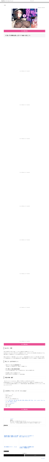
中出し (32, 400)
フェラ (35, 400)
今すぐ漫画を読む (24, 344)
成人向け (15, 401)
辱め (10, 400)
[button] (35, 455)
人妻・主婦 (15, 400)
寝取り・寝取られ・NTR (26, 400)
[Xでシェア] (14, 455)
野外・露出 (20, 400)
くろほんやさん (6, 451)
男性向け (11, 401)
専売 (8, 401)
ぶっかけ (38, 400)
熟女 (12, 400)
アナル (42, 400)
